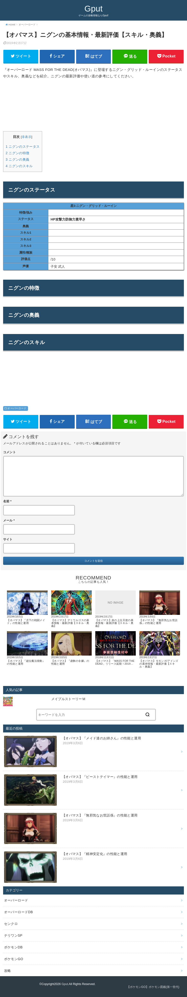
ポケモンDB (13, 947)
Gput (94, 8)
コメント (9, 452)
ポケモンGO (13, 959)
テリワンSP (13, 935)
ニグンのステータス (23, 146)
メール (9, 520)
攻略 (7, 970)
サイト (8, 539)
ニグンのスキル (19, 166)
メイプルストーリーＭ (70, 699)
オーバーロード (16, 408)
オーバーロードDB (18, 912)
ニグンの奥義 (17, 159)
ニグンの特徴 (17, 153)
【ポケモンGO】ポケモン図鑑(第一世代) (153, 987)
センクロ (11, 923)
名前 (7, 501)
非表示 (26, 137)
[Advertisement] (93, 105)
